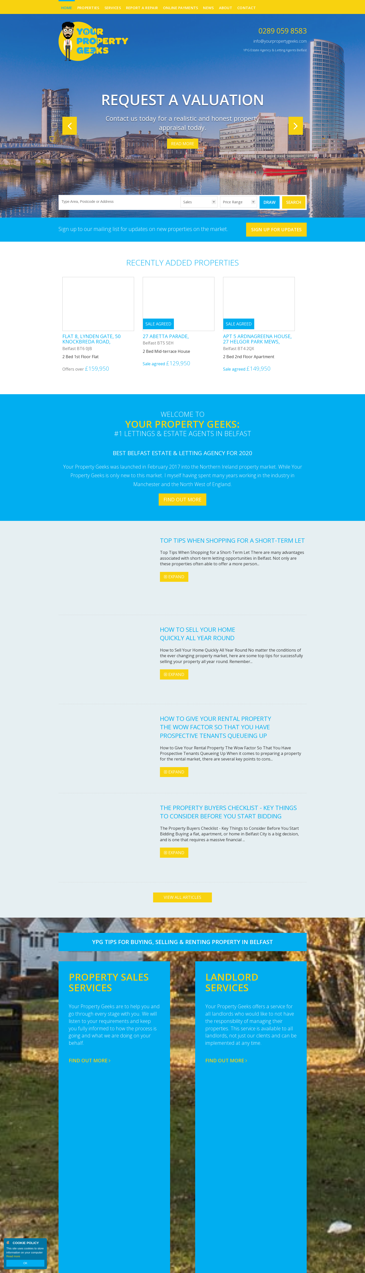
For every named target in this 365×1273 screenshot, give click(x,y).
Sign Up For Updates (276, 229)
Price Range (233, 202)
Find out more (182, 499)
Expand (174, 577)
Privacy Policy (127, 1265)
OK (25, 1263)
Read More (182, 143)
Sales (187, 202)
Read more (13, 1256)
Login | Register (293, 1265)
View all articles (182, 897)
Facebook (293, 1218)
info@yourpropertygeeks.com (280, 41)
